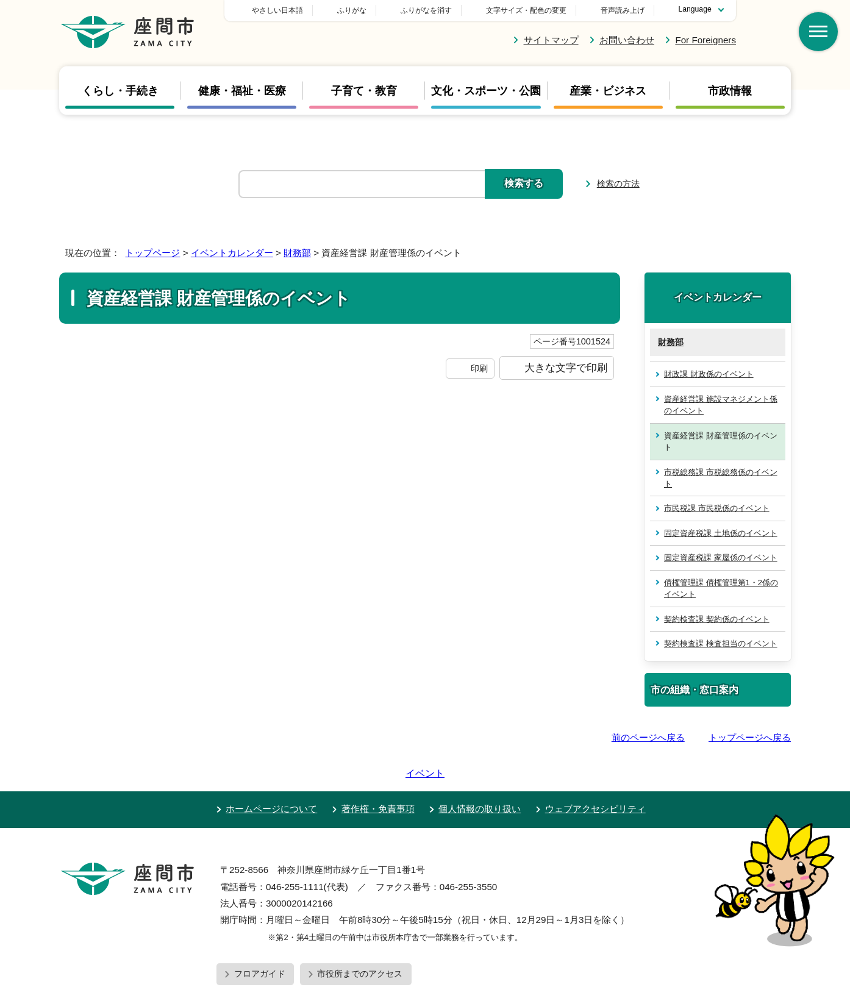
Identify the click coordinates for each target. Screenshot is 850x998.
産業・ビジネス (608, 91)
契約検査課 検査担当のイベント (720, 643)
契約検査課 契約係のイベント (717, 619)
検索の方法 (618, 183)
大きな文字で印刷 (565, 368)
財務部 (297, 253)
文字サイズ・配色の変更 (526, 10)
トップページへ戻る (750, 737)
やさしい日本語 (362, 10)
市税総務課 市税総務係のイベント (720, 478)
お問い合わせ (626, 40)
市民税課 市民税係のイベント (717, 508)
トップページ (152, 253)
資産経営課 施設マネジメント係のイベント (720, 404)
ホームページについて (271, 774)
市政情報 (730, 91)
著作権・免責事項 (378, 774)
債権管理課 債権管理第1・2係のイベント (721, 588)
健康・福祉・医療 (242, 91)
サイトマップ (551, 40)
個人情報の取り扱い (479, 774)
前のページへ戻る (648, 737)
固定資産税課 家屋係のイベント (720, 557)
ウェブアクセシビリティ (595, 774)
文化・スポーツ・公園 (486, 91)
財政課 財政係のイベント (709, 374)
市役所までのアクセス (359, 939)
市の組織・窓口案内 (694, 689)
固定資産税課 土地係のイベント (720, 533)
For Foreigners (705, 40)
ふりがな (437, 10)
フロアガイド (259, 939)
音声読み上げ (623, 10)
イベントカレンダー (232, 253)
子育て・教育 (364, 91)
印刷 (479, 368)
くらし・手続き (120, 91)
